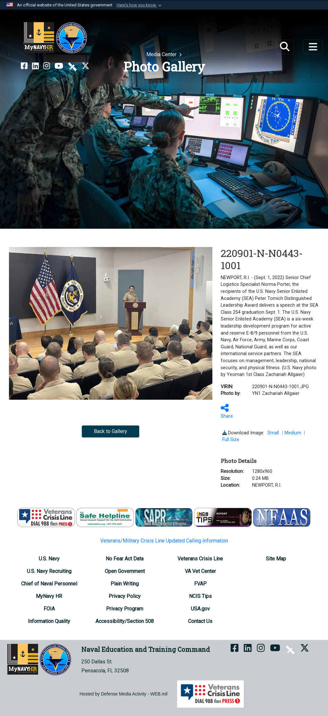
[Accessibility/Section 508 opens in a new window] (124, 621)
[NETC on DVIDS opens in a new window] (72, 66)
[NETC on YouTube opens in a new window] (58, 66)
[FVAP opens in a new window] (200, 584)
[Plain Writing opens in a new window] (125, 584)
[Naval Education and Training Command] (55, 38)
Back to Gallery (110, 431)
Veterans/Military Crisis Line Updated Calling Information (164, 541)
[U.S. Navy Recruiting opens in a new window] (49, 571)
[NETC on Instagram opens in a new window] (46, 66)
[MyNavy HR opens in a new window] (49, 596)
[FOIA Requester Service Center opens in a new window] (49, 609)
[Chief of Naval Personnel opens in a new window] (49, 584)
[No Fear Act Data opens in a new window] (125, 559)
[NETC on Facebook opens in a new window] (24, 66)
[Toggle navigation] (313, 46)
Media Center (162, 54)
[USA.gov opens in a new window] (200, 609)
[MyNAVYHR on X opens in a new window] (85, 66)
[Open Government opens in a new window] (125, 571)
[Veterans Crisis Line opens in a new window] (200, 559)
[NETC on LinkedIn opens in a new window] (35, 66)
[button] (140, 5)
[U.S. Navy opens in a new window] (49, 559)
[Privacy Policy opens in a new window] (125, 596)
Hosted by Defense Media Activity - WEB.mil (123, 693)
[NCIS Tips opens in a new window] (200, 596)
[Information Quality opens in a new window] (49, 621)
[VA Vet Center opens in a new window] (200, 571)
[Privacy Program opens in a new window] (124, 609)
